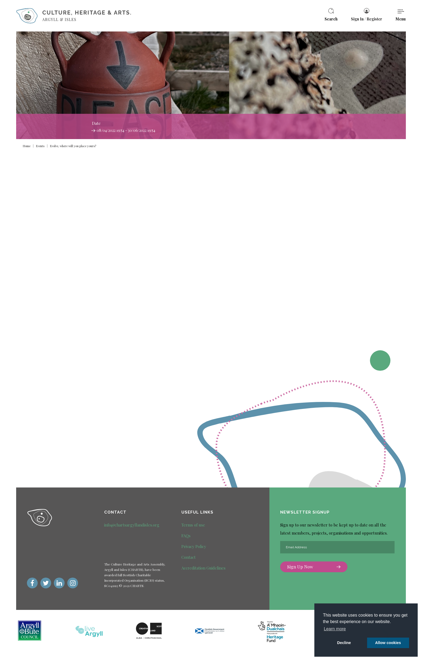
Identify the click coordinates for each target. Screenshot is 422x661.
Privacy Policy (193, 546)
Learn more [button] (335, 629)
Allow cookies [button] (388, 643)
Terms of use (193, 525)
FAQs (186, 535)
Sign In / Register (366, 15)
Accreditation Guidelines (203, 568)
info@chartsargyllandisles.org (131, 525)
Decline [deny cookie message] (344, 643)
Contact (188, 557)
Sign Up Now (313, 567)
